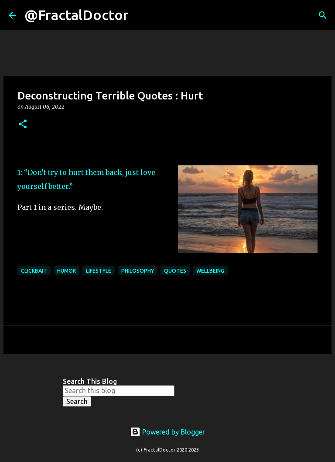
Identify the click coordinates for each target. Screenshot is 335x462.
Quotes (175, 271)
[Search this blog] (118, 390)
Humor (66, 271)
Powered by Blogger (167, 432)
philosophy (137, 271)
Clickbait (34, 271)
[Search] (141, 15)
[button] (22, 124)
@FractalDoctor (76, 15)
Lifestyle (98, 271)
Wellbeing (210, 271)
